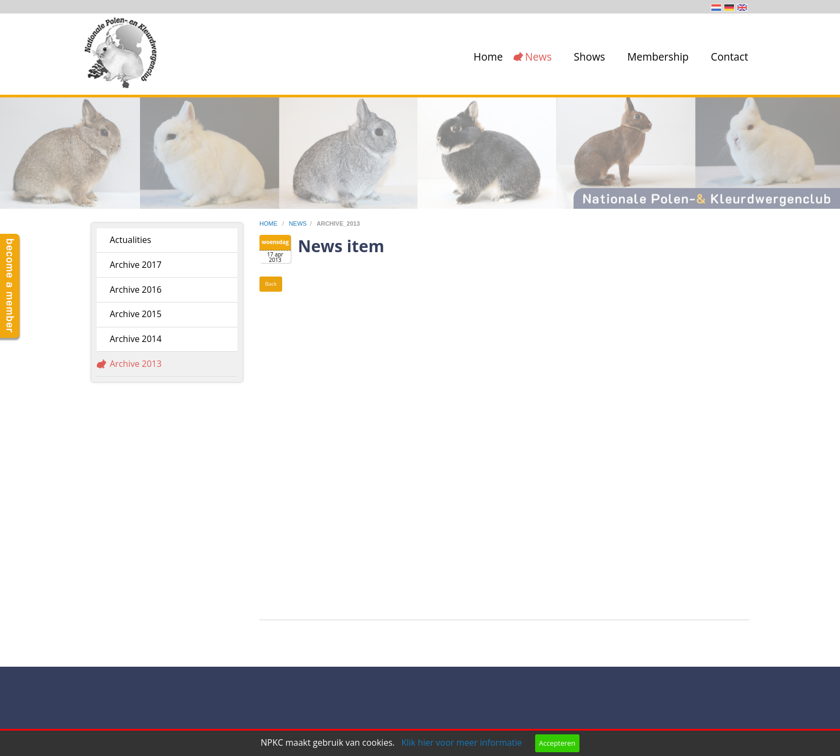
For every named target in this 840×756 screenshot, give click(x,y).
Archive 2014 (136, 339)
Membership (658, 56)
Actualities (130, 240)
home (269, 223)
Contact (729, 56)
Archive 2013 (136, 364)
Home (488, 56)
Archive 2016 (136, 289)
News (538, 56)
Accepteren (557, 743)
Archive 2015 (136, 314)
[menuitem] (486, 56)
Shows (589, 56)
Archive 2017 (136, 265)
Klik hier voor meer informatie (461, 742)
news (297, 223)
